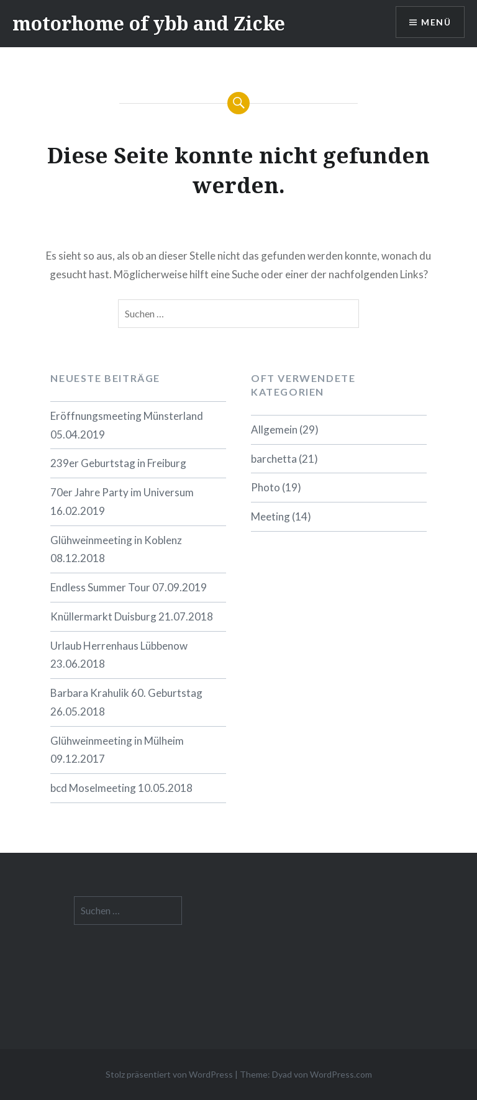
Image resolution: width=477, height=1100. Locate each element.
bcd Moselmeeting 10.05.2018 (121, 787)
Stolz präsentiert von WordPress (169, 1074)
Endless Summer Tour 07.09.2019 (128, 587)
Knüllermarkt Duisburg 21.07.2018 (131, 616)
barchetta (274, 458)
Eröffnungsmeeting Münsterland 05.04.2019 (126, 425)
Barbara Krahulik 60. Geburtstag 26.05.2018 (126, 702)
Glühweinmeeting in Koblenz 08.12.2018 (116, 549)
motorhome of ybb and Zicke (148, 23)
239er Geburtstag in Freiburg (118, 463)
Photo (265, 487)
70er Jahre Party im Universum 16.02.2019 (122, 501)
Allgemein (274, 429)
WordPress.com (341, 1074)
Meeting (270, 516)
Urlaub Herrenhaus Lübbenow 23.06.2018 (119, 655)
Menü (436, 22)
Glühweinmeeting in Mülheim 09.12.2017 (117, 750)
